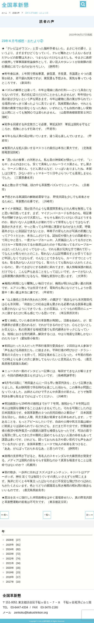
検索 (83, 4)
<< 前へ (4, 515)
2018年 (10, 577)
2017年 (10, 581)
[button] (90, 5)
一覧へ (47, 515)
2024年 (10, 549)
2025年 (10, 544)
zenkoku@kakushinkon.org (31, 612)
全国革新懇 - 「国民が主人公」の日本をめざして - (39, 4)
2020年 (10, 567)
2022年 (10, 558)
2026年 (10, 540)
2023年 (10, 553)
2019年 (10, 572)
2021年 (10, 563)
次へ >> (89, 515)
